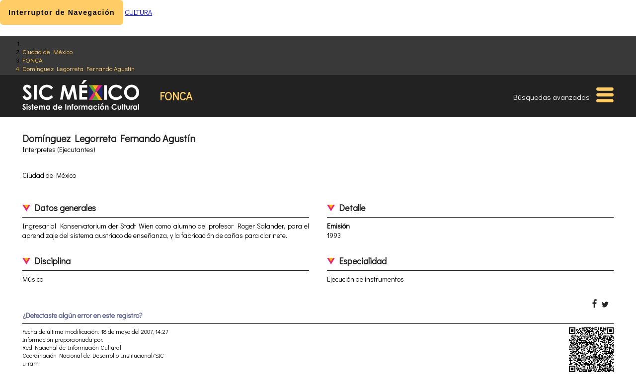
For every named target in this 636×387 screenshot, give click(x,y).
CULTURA (138, 12)
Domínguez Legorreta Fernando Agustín (78, 68)
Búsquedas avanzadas (551, 97)
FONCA (32, 60)
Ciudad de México (47, 51)
